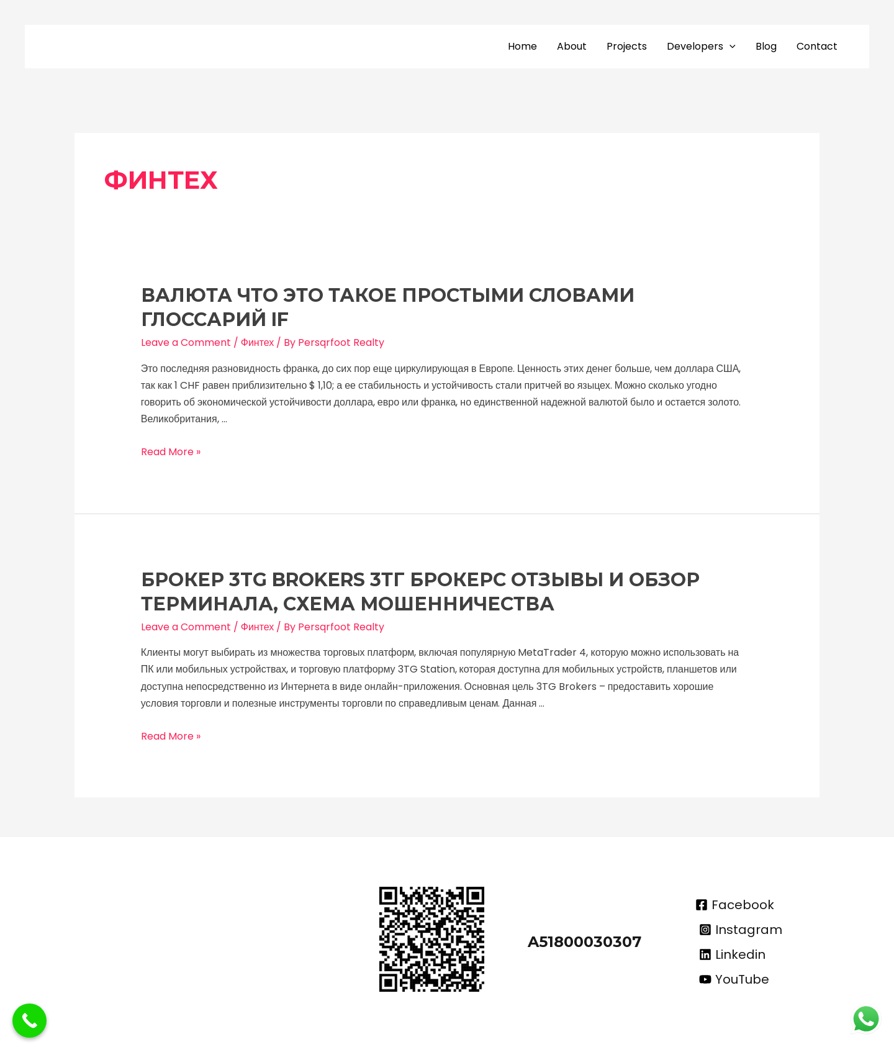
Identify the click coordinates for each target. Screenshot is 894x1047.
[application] (729, 46)
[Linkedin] (732, 954)
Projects (627, 46)
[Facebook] (734, 904)
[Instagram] (740, 929)
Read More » (171, 452)
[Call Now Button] (29, 1021)
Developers (701, 46)
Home (522, 46)
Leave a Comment (186, 342)
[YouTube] (734, 979)
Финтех (257, 342)
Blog (766, 46)
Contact (817, 46)
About (572, 46)
